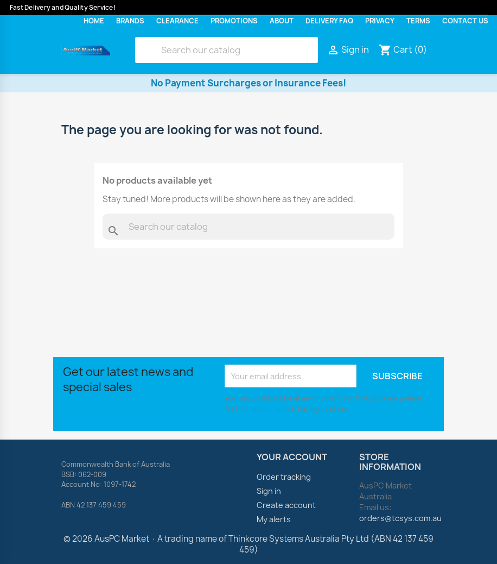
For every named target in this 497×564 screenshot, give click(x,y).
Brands (130, 21)
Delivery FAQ (329, 21)
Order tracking (284, 477)
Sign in (269, 491)
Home (94, 21)
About (282, 21)
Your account (292, 457)
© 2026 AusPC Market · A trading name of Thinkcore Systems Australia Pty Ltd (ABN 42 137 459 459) (248, 544)
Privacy (379, 21)
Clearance (177, 21)
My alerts (274, 519)
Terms (418, 21)
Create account (286, 505)
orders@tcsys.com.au (400, 518)
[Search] (226, 50)
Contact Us (465, 21)
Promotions (234, 21)
